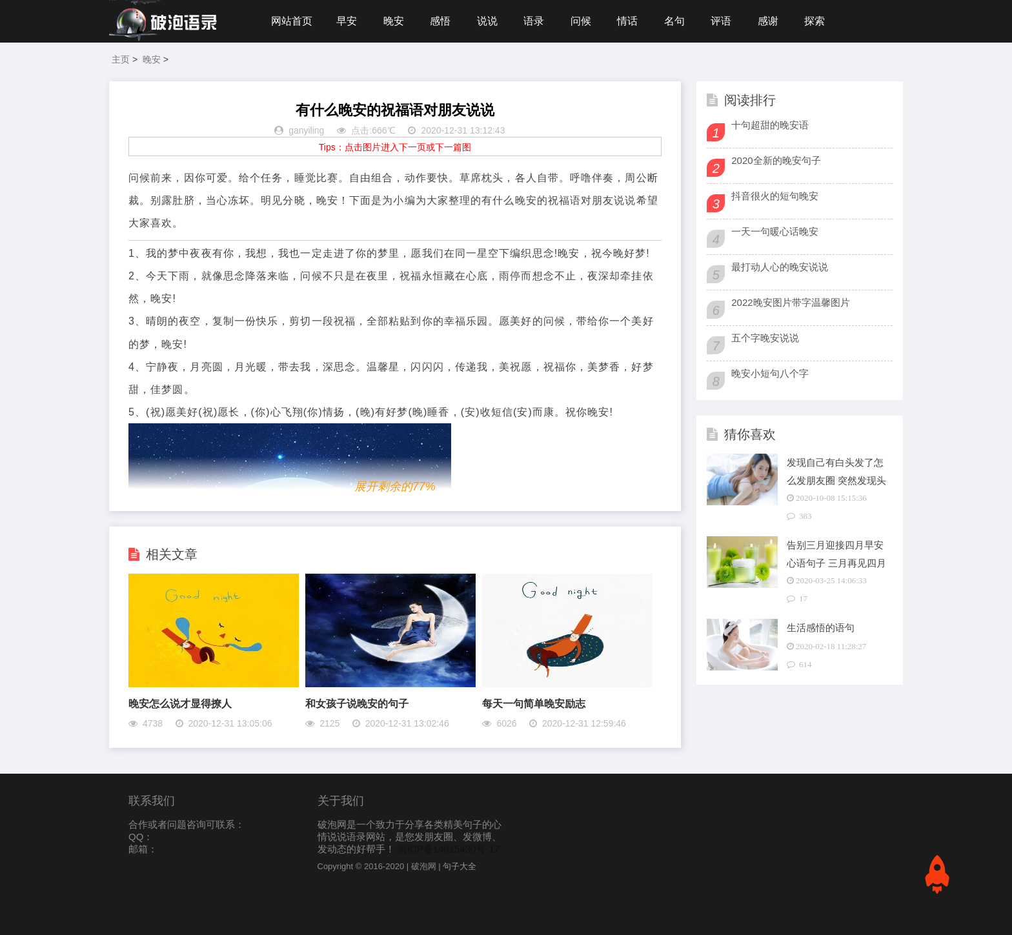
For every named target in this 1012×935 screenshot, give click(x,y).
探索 (814, 20)
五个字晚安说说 (765, 337)
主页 (121, 59)
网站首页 (291, 20)
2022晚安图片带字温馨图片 (790, 302)
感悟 (440, 20)
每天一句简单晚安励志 (533, 703)
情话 (627, 20)
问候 (581, 20)
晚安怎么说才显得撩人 (180, 703)
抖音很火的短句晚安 (774, 195)
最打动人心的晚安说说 (779, 266)
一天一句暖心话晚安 (774, 231)
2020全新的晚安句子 (775, 160)
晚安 (393, 20)
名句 (674, 20)
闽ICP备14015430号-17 (449, 848)
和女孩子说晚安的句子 (357, 703)
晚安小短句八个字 (770, 373)
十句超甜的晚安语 (770, 124)
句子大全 (459, 866)
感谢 (768, 20)
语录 (533, 20)
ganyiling (306, 130)
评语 (721, 20)
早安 (346, 20)
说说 (487, 20)
